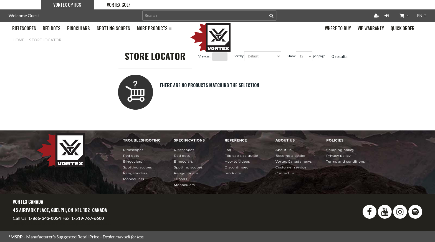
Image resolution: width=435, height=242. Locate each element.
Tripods (180, 179)
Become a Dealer (290, 155)
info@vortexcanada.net (35, 223)
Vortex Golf (118, 4)
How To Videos (237, 161)
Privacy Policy (338, 155)
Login (386, 15)
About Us (283, 150)
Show (291, 56)
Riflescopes (133, 150)
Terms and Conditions (345, 161)
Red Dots (131, 155)
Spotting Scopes (137, 167)
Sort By (239, 56)
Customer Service (291, 167)
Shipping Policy (340, 150)
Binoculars (132, 161)
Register (376, 15)
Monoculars (133, 179)
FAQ (228, 150)
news (293, 161)
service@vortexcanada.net (85, 223)
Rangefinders (135, 173)
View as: (204, 56)
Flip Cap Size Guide (241, 155)
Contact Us (285, 173)
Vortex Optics (67, 4)
